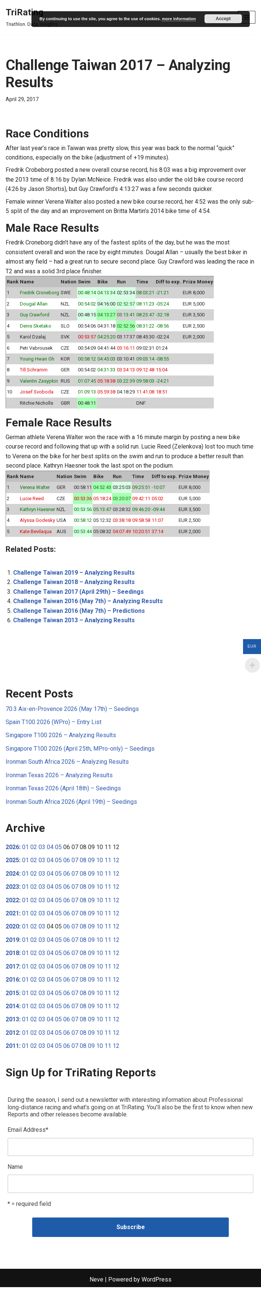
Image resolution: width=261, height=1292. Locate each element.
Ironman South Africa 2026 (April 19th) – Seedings (71, 804)
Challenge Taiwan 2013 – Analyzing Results (74, 622)
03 (42, 850)
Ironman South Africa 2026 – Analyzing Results (67, 764)
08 (83, 863)
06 (66, 863)
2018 (12, 956)
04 (50, 850)
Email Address (27, 1134)
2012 (12, 1036)
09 (91, 863)
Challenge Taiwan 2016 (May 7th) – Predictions (79, 613)
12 (116, 863)
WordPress (157, 1284)
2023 (12, 890)
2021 (12, 917)
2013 (12, 1023)
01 (25, 850)
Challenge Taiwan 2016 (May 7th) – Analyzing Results (88, 603)
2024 (12, 877)
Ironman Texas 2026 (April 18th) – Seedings (63, 791)
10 (99, 863)
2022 (12, 903)
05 (58, 850)
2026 (12, 850)
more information (178, 18)
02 (33, 850)
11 (107, 863)
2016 (12, 983)
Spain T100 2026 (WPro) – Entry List (53, 725)
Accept (223, 18)
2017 (12, 970)
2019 (12, 943)
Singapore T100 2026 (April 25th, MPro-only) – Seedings (80, 751)
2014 (12, 1010)
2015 (12, 996)
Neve (96, 1284)
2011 (12, 1050)
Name (15, 1171)
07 (75, 863)
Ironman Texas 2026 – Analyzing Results (59, 778)
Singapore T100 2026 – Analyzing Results (61, 738)
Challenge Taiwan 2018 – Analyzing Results (74, 584)
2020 (12, 930)
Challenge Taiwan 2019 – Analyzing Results (74, 574)
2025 (12, 863)
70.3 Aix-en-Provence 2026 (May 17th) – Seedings (72, 711)
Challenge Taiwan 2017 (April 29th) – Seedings (78, 594)
